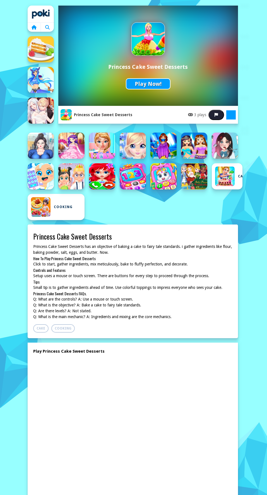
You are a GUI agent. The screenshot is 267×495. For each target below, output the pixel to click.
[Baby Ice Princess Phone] (41, 176)
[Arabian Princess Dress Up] (163, 146)
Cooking (52, 207)
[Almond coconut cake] (41, 49)
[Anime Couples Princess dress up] (41, 110)
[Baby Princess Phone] (133, 176)
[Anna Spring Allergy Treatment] (102, 146)
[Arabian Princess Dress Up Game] (194, 146)
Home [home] (41, 14)
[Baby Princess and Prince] (71, 176)
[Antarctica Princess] (133, 146)
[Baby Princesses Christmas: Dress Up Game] (194, 176)
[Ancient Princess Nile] (41, 80)
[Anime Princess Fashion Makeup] (41, 146)
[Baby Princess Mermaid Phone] (102, 176)
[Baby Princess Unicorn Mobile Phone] (163, 176)
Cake (228, 176)
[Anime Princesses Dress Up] (71, 146)
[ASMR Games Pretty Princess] (225, 146)
